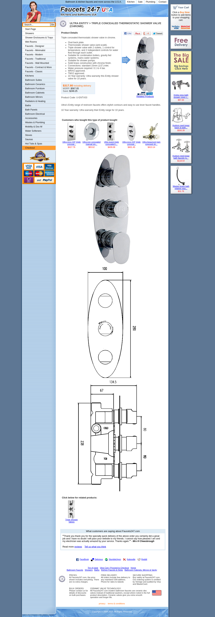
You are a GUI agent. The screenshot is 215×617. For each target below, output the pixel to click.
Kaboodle (131, 559)
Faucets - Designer (34, 46)
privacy (102, 603)
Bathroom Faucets (75, 570)
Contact (162, 2)
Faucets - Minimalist (35, 50)
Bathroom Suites (33, 80)
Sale (140, 2)
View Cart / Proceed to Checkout (114, 568)
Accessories (31, 118)
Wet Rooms (31, 42)
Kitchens (29, 75)
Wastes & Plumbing (35, 122)
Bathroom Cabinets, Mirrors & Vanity (141, 570)
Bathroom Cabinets (35, 92)
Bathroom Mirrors (34, 97)
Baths (28, 105)
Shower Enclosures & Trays (39, 37)
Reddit (144, 559)
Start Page (30, 29)
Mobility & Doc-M (33, 126)
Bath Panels (31, 109)
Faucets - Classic (34, 71)
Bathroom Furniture (35, 88)
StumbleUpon (115, 559)
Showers (29, 33)
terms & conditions (116, 603)
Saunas (29, 139)
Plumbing (150, 2)
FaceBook (84, 559)
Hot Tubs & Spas (33, 143)
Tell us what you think (95, 546)
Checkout (30, 148)
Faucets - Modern (34, 54)
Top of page (93, 568)
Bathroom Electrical (35, 114)
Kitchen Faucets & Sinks (112, 570)
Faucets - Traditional (35, 59)
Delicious (99, 559)
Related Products (145, 96)
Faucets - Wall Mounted (37, 63)
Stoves (28, 135)
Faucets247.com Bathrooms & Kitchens (57, 10)
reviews (78, 546)
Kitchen (131, 2)
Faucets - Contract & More (38, 67)
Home (133, 568)
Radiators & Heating (35, 101)
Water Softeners (33, 131)
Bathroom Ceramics (35, 84)
